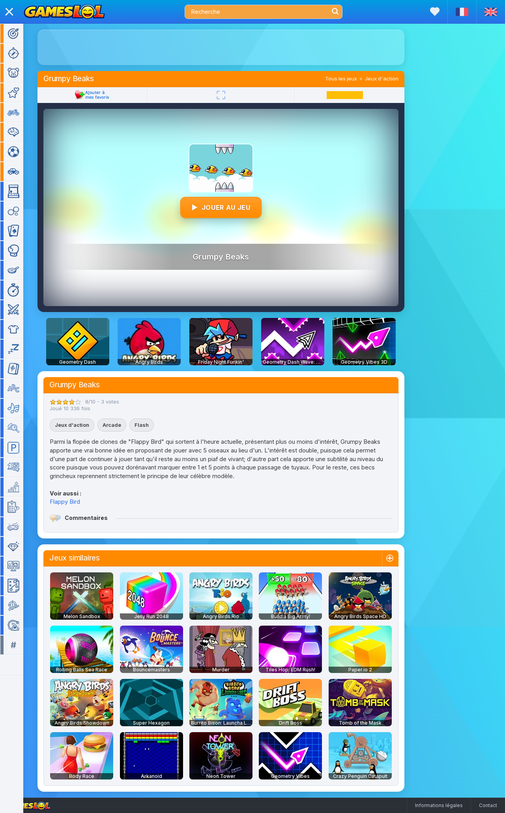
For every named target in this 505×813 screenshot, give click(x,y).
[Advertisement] (232, 47)
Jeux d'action (393, 78)
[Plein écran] (232, 95)
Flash (153, 425)
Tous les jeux (352, 78)
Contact (488, 805)
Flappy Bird (76, 501)
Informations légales (439, 805)
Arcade (123, 425)
